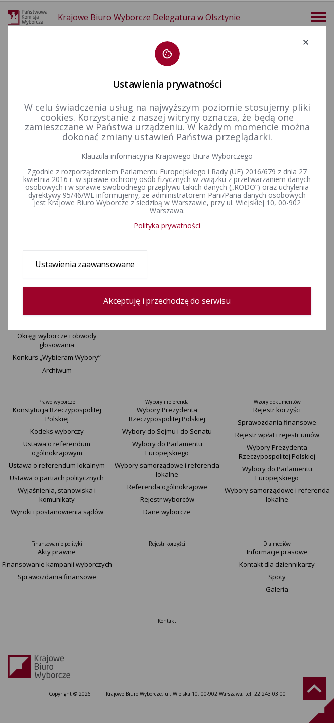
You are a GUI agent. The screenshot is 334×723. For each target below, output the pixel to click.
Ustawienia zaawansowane (85, 264)
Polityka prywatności (167, 225)
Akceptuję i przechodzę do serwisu (167, 300)
